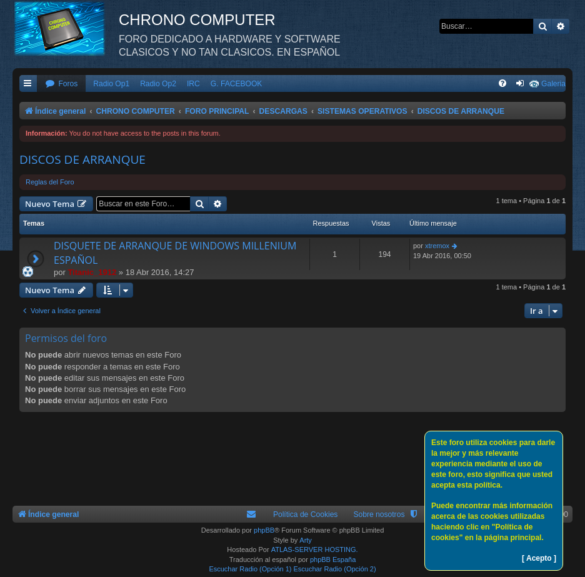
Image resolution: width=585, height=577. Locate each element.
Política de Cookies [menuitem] (305, 514)
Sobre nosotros (378, 514)
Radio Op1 (111, 83)
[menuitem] (61, 84)
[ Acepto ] (539, 558)
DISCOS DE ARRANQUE (82, 159)
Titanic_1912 (92, 272)
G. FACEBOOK (236, 83)
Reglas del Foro (50, 182)
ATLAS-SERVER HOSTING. (314, 549)
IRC (193, 83)
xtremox (437, 245)
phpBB (264, 530)
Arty (305, 540)
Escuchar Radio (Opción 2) (335, 569)
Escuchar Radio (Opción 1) (250, 569)
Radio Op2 (158, 83)
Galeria (553, 83)
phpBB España (333, 559)
